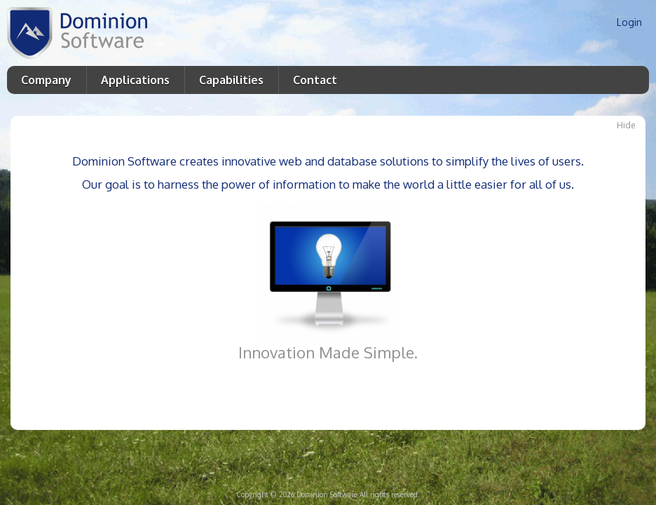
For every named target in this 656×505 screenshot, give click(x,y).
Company (46, 80)
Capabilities (231, 80)
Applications (135, 80)
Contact (315, 80)
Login (629, 22)
